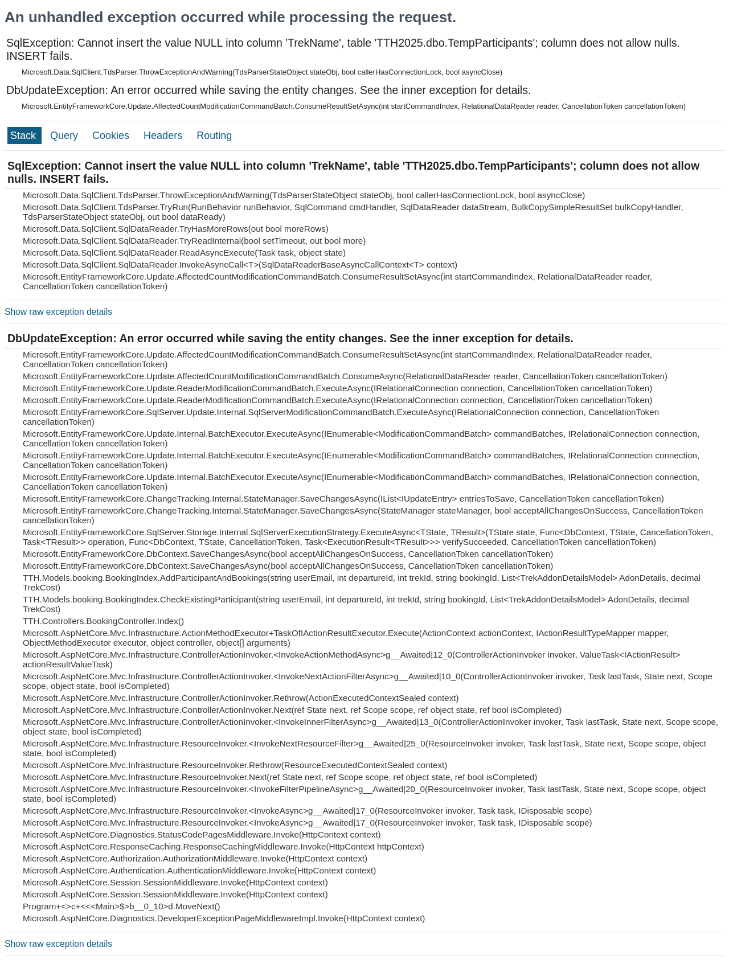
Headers (164, 135)
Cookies (112, 135)
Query (65, 135)
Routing (214, 135)
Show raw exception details (58, 312)
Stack (24, 135)
